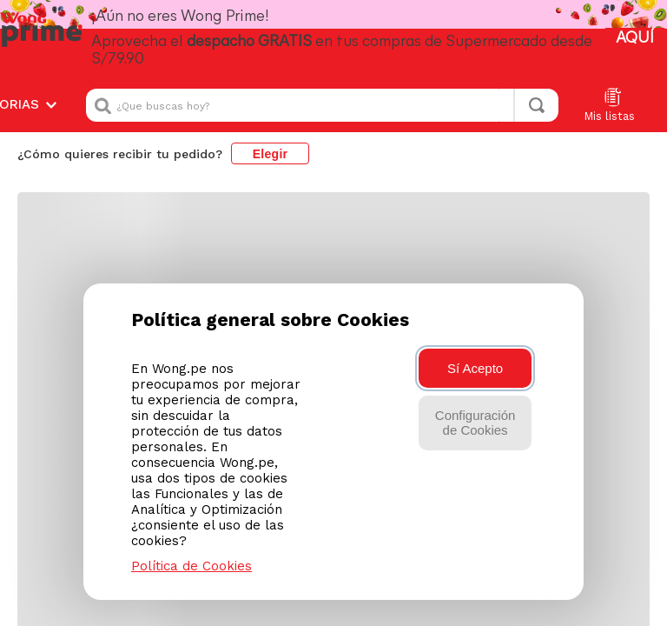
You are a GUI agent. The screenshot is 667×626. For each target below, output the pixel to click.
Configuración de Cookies (475, 422)
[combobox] (322, 105)
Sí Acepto (475, 368)
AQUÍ (635, 38)
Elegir (270, 154)
